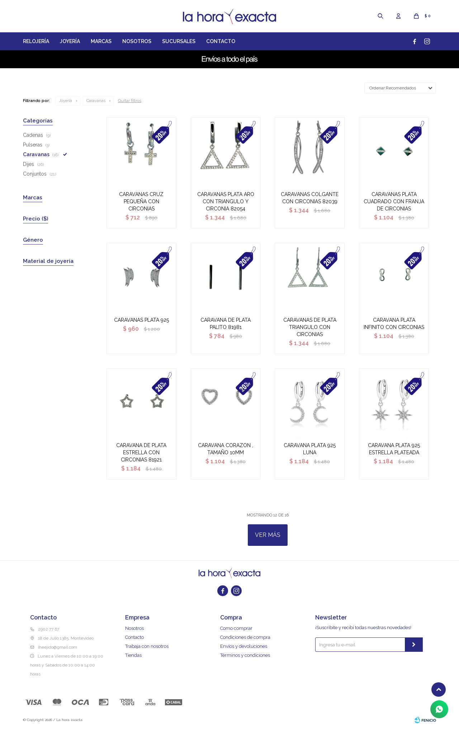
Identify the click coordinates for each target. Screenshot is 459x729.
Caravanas (95, 100)
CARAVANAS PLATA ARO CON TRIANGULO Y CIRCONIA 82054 (225, 201)
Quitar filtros (129, 100)
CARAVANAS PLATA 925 (141, 320)
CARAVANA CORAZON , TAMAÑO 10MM (225, 448)
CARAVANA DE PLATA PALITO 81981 (225, 323)
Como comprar (236, 628)
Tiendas (133, 655)
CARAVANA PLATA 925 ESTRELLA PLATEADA (394, 448)
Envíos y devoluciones (243, 646)
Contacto (220, 41)
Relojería (36, 41)
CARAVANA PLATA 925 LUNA (310, 448)
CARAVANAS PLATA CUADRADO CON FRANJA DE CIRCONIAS (394, 201)
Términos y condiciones (245, 655)
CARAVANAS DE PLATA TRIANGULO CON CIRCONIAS (309, 327)
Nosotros (136, 41)
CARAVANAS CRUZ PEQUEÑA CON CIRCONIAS (141, 201)
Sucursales (178, 41)
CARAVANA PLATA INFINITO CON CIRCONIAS (394, 323)
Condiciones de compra (245, 637)
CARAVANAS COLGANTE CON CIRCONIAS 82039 (310, 197)
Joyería (70, 41)
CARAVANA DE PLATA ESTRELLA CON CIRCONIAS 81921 (141, 452)
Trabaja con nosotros (147, 646)
